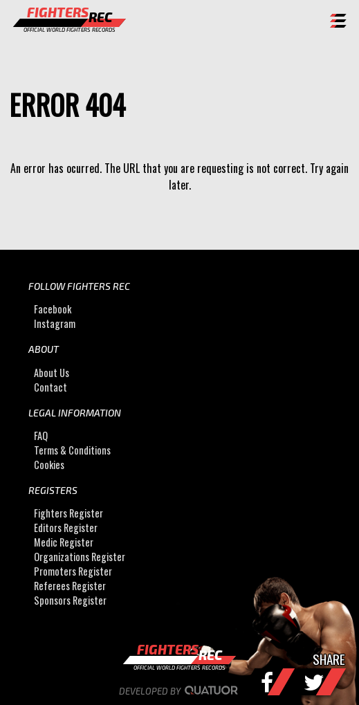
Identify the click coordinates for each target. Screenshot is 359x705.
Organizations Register (79, 556)
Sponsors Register (70, 600)
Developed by (179, 691)
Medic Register (63, 542)
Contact (50, 387)
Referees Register (70, 585)
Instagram (54, 323)
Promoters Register (73, 571)
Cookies (49, 464)
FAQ (41, 435)
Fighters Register (68, 513)
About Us (51, 372)
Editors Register (66, 527)
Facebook (52, 308)
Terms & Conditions (72, 450)
